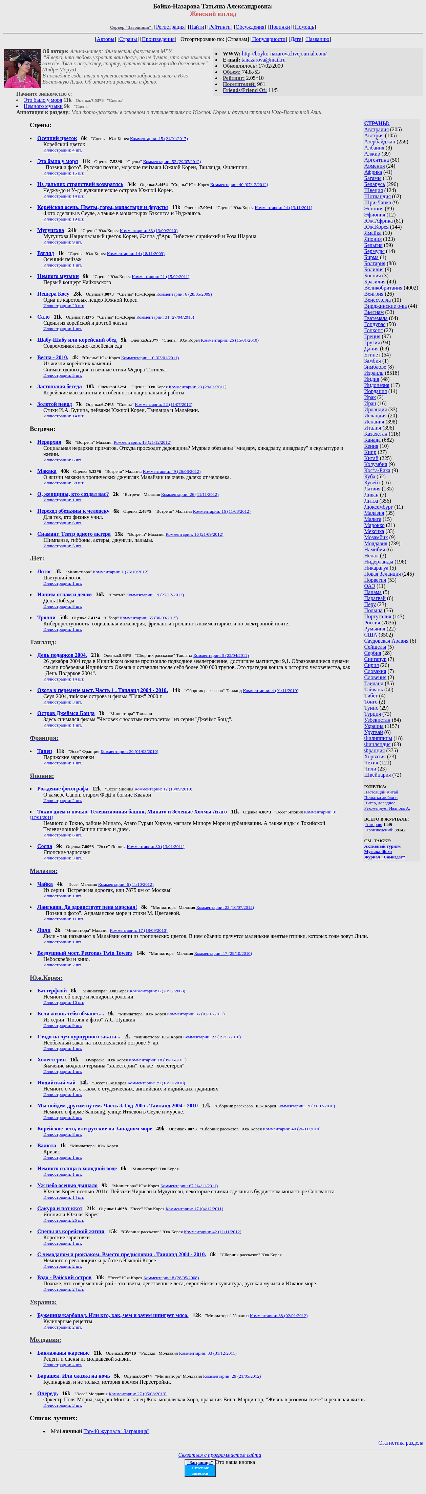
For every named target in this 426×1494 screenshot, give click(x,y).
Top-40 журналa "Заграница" (117, 1431)
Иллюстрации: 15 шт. (63, 173)
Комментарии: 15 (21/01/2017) (159, 138)
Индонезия (376, 385)
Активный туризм (382, 846)
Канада (372, 440)
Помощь (304, 27)
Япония (373, 239)
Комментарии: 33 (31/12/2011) (208, 1353)
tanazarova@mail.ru (264, 60)
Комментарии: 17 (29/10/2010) (223, 953)
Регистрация (170, 27)
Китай (371, 458)
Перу (370, 604)
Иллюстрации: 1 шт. (62, 265)
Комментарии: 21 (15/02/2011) (160, 276)
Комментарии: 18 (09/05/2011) (158, 1059)
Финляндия (377, 744)
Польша (373, 610)
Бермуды (374, 251)
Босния (372, 275)
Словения (375, 677)
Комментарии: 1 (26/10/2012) (120, 571)
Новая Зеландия (382, 574)
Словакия (375, 671)
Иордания (375, 391)
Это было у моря (43, 100)
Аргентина (376, 160)
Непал (371, 555)
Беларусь (374, 184)
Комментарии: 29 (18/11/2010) (156, 1082)
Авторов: (373, 824)
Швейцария (377, 775)
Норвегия (375, 580)
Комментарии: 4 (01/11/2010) (271, 690)
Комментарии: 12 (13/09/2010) (163, 788)
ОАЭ (369, 586)
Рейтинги (220, 27)
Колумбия (375, 464)
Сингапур (375, 659)
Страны (128, 39)
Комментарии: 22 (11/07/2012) (163, 404)
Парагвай (375, 598)
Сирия (371, 665)
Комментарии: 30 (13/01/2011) (155, 846)
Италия (372, 428)
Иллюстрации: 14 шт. (63, 196)
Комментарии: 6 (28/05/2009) (184, 294)
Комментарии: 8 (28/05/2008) (171, 1277)
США (370, 635)
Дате (296, 39)
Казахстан (375, 434)
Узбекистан (377, 720)
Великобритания (383, 288)
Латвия (372, 488)
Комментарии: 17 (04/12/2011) (194, 1208)
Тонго (371, 702)
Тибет (371, 695)
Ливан (371, 495)
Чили (370, 769)
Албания (374, 148)
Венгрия (374, 294)
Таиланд (374, 683)
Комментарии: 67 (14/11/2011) (189, 1185)
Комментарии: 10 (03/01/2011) (150, 357)
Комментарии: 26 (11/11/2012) (190, 494)
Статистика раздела (400, 1443)
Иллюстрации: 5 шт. (62, 375)
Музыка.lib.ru (378, 851)
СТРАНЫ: (377, 123)
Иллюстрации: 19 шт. (63, 219)
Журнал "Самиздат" (384, 856)
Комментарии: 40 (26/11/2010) (291, 1128)
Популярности (268, 39)
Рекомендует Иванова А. (387, 808)
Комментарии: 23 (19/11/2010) (212, 1036)
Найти (197, 27)
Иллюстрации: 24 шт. (63, 1289)
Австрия (374, 135)
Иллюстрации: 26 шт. (63, 1220)
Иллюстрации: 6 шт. (62, 459)
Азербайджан (380, 141)
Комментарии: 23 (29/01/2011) (198, 386)
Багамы (373, 178)
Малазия (374, 513)
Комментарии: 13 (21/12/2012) (143, 442)
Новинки (280, 27)
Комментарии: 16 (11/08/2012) (222, 511)
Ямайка (373, 233)
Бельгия (373, 245)
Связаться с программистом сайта (219, 1455)
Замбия (372, 361)
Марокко (374, 525)
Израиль (374, 373)
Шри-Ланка (377, 202)
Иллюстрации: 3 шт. (62, 702)
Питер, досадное (380, 802)
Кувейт (372, 482)
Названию (317, 39)
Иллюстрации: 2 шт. (62, 800)
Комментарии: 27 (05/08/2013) (138, 1393)
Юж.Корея (376, 227)
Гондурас (375, 324)
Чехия (371, 762)
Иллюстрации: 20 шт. (63, 305)
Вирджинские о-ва (385, 306)
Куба (370, 476)
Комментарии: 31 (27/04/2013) (165, 317)
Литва (371, 501)
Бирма (371, 257)
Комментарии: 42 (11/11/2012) (212, 1231)
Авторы (105, 39)
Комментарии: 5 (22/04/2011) (221, 655)
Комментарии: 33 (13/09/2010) (149, 230)
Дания (371, 348)
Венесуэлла (377, 300)
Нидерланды (378, 562)
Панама (373, 592)
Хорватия (375, 756)
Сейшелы (375, 647)
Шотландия (377, 196)
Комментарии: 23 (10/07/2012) (225, 907)
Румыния (374, 628)
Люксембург (378, 507)
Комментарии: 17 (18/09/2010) (139, 930)
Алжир (373, 154)
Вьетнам (374, 312)
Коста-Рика (377, 470)
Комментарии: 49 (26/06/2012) (172, 471)
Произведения (158, 39)
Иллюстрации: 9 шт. (62, 242)
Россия (372, 622)
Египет (372, 355)
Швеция (373, 190)
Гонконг (373, 330)
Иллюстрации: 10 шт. (63, 1002)
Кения (371, 446)
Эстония (374, 208)
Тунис (371, 708)
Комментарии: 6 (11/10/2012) (126, 884)
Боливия (374, 269)
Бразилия (375, 281)
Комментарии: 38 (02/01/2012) (279, 1315)
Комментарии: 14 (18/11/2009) (136, 253)
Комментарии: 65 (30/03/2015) (149, 617)
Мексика (374, 531)
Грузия (372, 342)
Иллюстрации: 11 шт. (63, 918)
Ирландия (375, 409)
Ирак (370, 397)
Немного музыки (43, 106)
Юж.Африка (378, 221)
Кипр (370, 452)
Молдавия (375, 543)
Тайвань (373, 689)
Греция (372, 336)
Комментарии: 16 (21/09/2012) (194, 534)
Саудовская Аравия (386, 641)
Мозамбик (376, 537)
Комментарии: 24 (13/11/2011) (284, 207)
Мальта (372, 519)
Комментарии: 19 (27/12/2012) (155, 594)
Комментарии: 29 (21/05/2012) (232, 1376)
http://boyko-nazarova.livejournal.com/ (284, 53)
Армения (374, 166)
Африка (373, 172)
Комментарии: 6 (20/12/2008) (157, 990)
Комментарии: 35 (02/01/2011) (196, 1013)
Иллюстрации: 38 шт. (63, 482)
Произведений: (379, 829)
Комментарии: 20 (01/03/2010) (129, 751)
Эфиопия (374, 214)
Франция (374, 750)
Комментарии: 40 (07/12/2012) (239, 184)
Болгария (375, 263)
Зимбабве (375, 367)
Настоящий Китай (381, 792)
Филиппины (378, 738)
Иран (370, 403)
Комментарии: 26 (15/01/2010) (230, 340)
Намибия (374, 549)
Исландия (375, 415)
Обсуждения (250, 27)
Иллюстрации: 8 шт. (62, 606)
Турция (372, 714)
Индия (371, 379)
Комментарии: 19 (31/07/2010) (306, 1105)
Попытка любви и (381, 797)
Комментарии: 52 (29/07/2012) (172, 161)
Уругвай (373, 732)
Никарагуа (376, 568)
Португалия (377, 616)
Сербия (372, 653)
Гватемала (376, 318)
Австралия (376, 129)
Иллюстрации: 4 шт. (62, 150)
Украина (374, 726)
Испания (374, 421)
